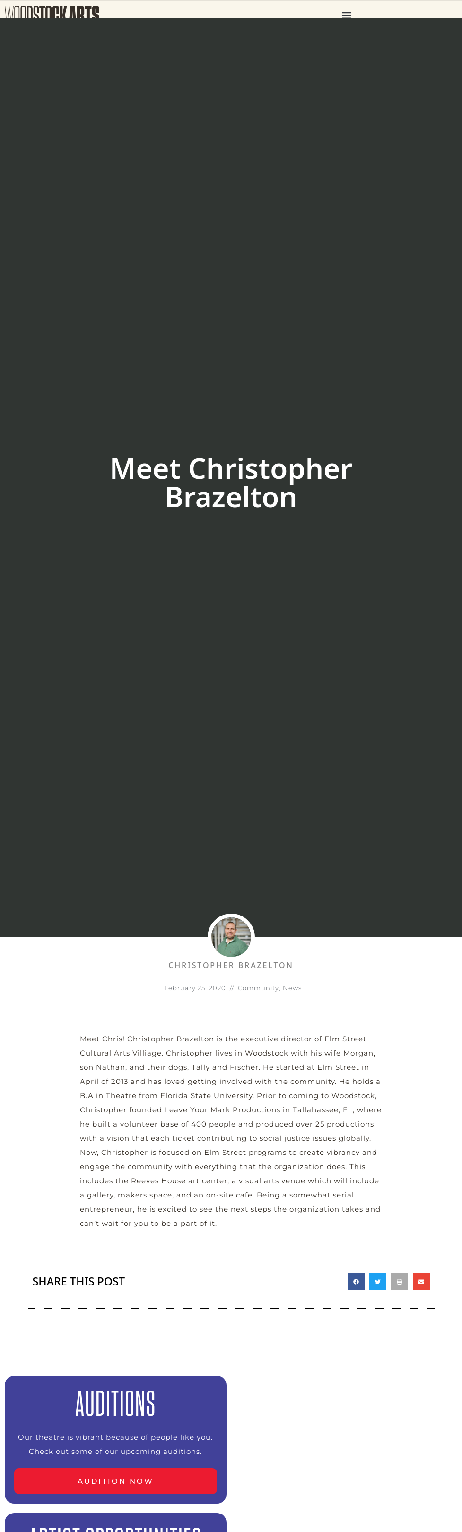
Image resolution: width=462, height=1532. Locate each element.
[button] (347, 15)
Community (258, 988)
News (292, 988)
